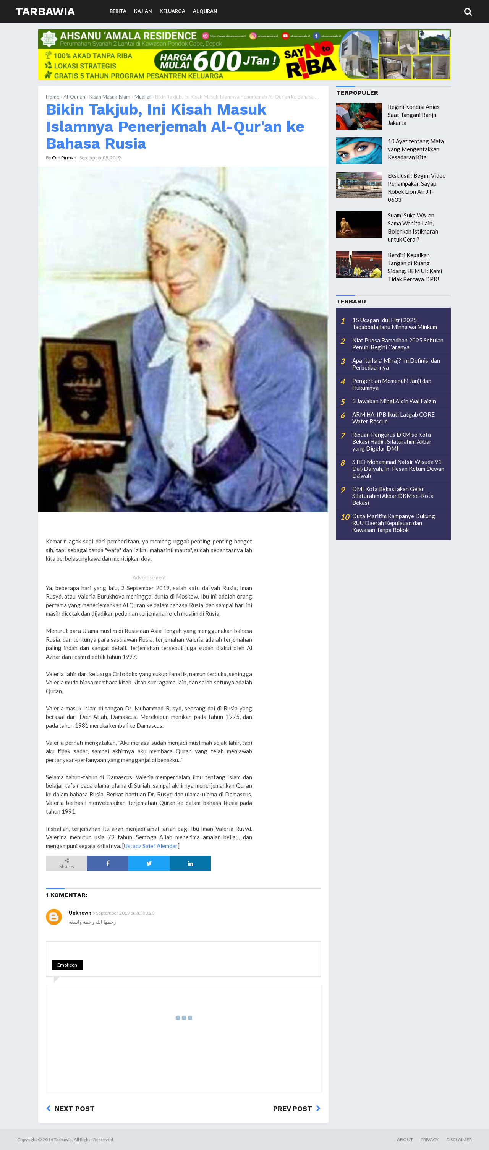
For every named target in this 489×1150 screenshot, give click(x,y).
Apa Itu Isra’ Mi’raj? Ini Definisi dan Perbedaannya (396, 364)
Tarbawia (45, 11)
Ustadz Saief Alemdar (151, 845)
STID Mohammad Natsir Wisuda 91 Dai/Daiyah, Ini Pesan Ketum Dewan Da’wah (398, 468)
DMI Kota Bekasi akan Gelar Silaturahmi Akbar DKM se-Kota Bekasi (393, 495)
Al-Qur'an (74, 97)
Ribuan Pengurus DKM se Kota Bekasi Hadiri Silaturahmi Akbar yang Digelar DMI (392, 441)
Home (52, 97)
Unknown (80, 913)
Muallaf (142, 97)
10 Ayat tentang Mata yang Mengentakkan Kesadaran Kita (416, 149)
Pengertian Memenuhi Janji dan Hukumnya (391, 384)
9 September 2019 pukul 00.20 (123, 913)
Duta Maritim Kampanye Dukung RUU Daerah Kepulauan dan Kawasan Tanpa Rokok (393, 523)
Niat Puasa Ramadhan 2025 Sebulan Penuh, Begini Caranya (398, 343)
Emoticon (67, 965)
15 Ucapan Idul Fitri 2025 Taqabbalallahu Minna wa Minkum (394, 323)
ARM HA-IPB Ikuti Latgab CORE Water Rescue (393, 418)
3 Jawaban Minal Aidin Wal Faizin (394, 400)
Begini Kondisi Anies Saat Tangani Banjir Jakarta (414, 114)
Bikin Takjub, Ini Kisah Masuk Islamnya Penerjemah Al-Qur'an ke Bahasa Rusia (175, 126)
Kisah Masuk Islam (109, 97)
